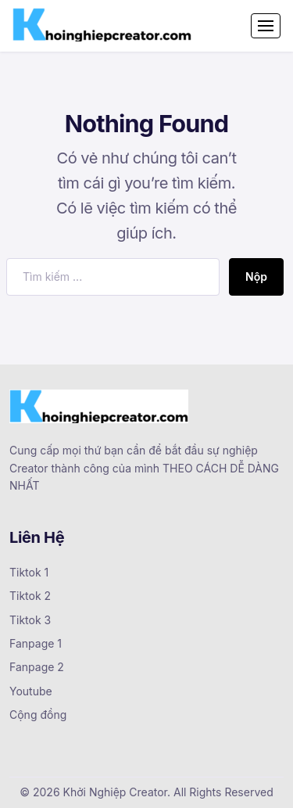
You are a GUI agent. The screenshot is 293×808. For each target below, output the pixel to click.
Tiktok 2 (30, 595)
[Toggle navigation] (265, 25)
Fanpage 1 (35, 643)
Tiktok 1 (28, 572)
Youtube (30, 691)
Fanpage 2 (36, 666)
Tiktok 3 (30, 620)
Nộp (256, 276)
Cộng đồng (37, 714)
